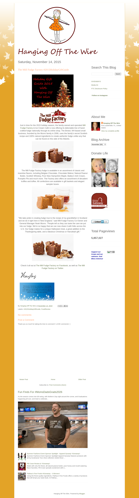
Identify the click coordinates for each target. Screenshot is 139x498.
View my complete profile (110, 131)
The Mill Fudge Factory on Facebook (52, 265)
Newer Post (24, 379)
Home (53, 379)
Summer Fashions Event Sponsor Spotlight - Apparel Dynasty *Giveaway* (53, 454)
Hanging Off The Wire (111, 123)
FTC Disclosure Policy (99, 88)
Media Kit (94, 85)
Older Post (82, 379)
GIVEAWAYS (96, 81)
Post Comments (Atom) (57, 385)
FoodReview (45, 309)
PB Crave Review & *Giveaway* (38, 463)
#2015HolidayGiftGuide (32, 309)
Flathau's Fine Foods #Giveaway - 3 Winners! (43, 473)
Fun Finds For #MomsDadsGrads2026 (40, 392)
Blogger (82, 494)
